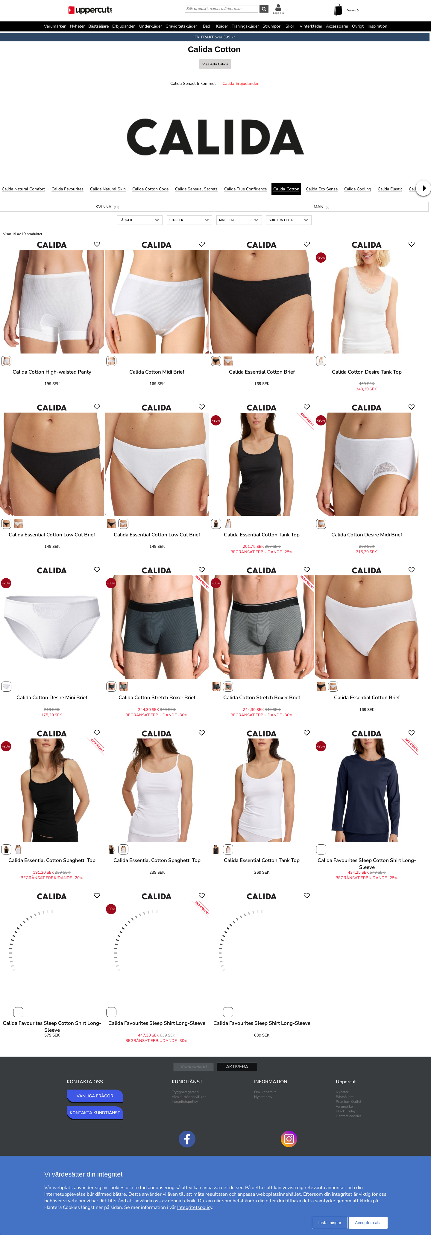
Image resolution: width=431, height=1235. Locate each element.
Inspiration (377, 26)
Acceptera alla (368, 1222)
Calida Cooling (357, 189)
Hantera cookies (349, 1116)
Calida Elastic (390, 189)
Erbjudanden (124, 26)
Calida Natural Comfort (23, 189)
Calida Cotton (286, 189)
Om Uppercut (265, 1092)
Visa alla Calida (215, 64)
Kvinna (107, 207)
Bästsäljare (98, 26)
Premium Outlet (348, 1101)
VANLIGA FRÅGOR (95, 1096)
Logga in (278, 13)
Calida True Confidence (245, 189)
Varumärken (55, 26)
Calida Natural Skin (108, 189)
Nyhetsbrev (263, 1096)
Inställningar (329, 1222)
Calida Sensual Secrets (196, 189)
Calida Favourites (67, 189)
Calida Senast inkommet (193, 83)
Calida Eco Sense (322, 189)
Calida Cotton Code (150, 189)
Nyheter (77, 26)
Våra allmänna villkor (189, 1096)
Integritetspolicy (185, 1101)
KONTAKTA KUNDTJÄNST (95, 1113)
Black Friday (346, 1111)
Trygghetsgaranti (185, 1092)
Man (321, 207)
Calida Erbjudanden (240, 83)
